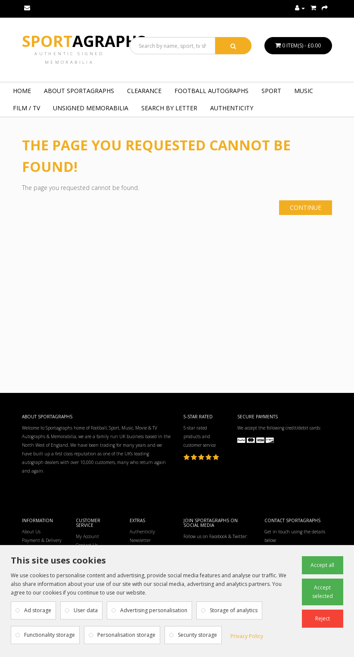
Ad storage (37, 610)
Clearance (144, 91)
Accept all (322, 565)
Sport (84, 41)
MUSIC (303, 91)
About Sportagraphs (79, 91)
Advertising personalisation (153, 610)
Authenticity (231, 108)
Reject (322, 618)
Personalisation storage (126, 634)
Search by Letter (169, 108)
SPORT (271, 91)
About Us (31, 532)
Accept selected (322, 592)
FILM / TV (26, 108)
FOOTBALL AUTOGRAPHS (211, 91)
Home (22, 91)
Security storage (197, 634)
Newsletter (140, 540)
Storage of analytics (234, 610)
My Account (87, 536)
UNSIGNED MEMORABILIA (90, 108)
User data (86, 610)
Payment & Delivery (42, 540)
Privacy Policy (246, 636)
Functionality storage (49, 634)
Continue (305, 207)
